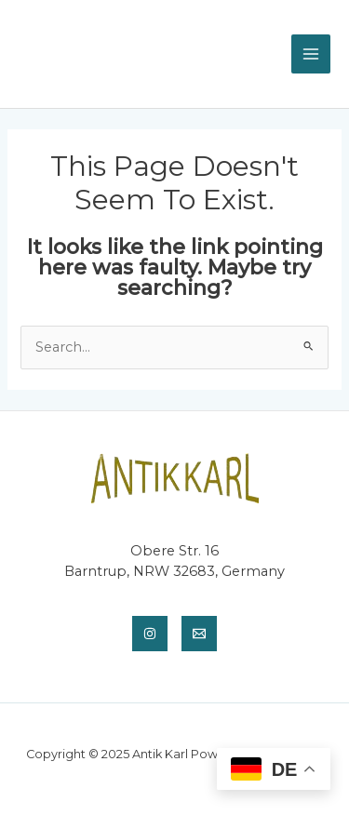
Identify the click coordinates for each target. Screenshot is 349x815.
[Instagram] (150, 633)
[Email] (199, 633)
